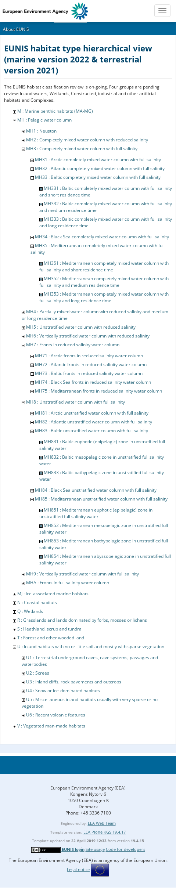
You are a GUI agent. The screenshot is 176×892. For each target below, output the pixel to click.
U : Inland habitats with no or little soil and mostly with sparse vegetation (90, 646)
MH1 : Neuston (41, 131)
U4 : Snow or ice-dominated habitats (63, 690)
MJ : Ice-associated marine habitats (53, 594)
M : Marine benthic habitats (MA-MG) (55, 111)
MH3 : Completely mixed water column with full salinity (81, 148)
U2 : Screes (37, 673)
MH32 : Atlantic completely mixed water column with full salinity (100, 168)
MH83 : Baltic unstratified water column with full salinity (91, 430)
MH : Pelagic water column (44, 120)
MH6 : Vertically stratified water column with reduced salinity (88, 336)
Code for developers (125, 849)
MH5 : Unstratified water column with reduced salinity (81, 327)
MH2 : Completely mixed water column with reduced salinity (87, 140)
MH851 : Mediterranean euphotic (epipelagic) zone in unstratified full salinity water (95, 513)
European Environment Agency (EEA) (88, 788)
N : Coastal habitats (37, 602)
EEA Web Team (102, 823)
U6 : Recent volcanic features (55, 715)
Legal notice (78, 869)
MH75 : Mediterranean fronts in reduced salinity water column (98, 391)
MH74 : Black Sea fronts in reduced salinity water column (93, 382)
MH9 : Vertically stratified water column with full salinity (82, 574)
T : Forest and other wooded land (50, 638)
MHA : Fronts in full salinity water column (67, 582)
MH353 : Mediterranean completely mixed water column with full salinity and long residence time (104, 297)
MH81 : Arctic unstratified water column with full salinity (91, 413)
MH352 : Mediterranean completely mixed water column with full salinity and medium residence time (104, 281)
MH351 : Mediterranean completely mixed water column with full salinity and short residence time (104, 266)
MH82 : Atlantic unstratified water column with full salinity (93, 422)
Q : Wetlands (30, 611)
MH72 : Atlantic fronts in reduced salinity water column (91, 364)
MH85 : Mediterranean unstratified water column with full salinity (101, 499)
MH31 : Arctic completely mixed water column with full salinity (98, 159)
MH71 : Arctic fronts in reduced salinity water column (89, 356)
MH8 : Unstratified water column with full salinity (75, 402)
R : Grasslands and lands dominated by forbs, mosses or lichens (82, 620)
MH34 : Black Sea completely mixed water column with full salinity (102, 237)
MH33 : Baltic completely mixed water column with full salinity (98, 177)
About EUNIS (16, 29)
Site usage (95, 849)
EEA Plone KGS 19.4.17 (104, 832)
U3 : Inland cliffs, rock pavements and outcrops (73, 682)
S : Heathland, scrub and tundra (49, 629)
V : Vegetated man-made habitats (51, 726)
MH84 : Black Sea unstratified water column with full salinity (96, 490)
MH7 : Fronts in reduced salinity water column (72, 345)
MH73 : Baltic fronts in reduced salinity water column (89, 373)
